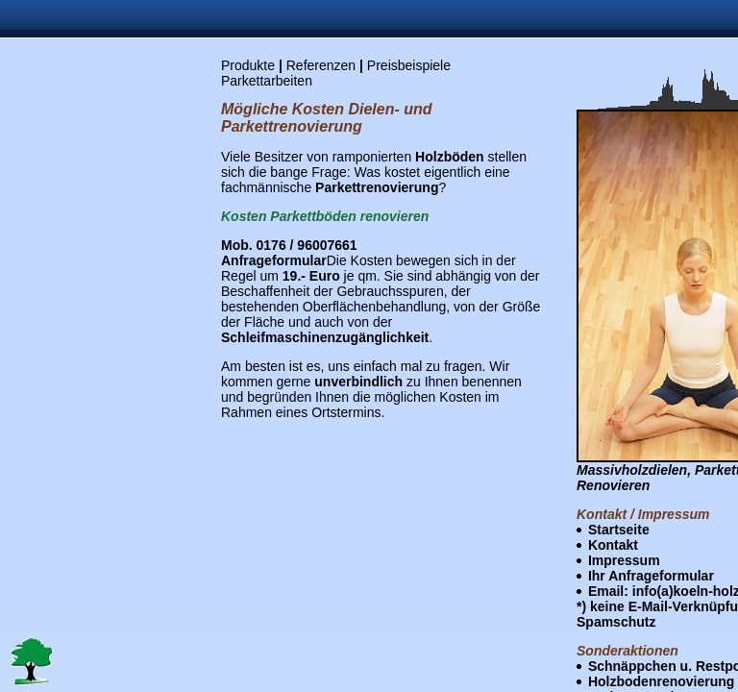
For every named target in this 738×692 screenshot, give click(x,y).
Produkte (248, 65)
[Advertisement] (84, 349)
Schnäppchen (632, 666)
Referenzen (321, 65)
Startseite (619, 529)
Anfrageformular (274, 260)
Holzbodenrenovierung (661, 681)
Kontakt (613, 545)
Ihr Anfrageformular (651, 575)
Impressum (624, 560)
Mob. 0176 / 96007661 (289, 245)
